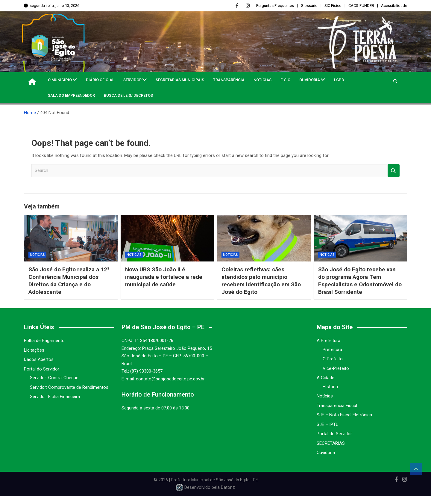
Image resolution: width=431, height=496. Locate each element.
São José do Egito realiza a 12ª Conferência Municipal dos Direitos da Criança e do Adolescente (69, 280)
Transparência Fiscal (337, 405)
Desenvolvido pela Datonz (206, 487)
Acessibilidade (394, 5)
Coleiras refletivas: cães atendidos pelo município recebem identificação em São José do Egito (261, 280)
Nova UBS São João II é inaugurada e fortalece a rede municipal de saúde (163, 277)
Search (394, 170)
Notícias (262, 80)
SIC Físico (333, 5)
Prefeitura (332, 349)
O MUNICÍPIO (60, 80)
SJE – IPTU (328, 424)
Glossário (309, 5)
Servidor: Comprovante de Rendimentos (69, 387)
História (330, 386)
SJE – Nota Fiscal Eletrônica (344, 415)
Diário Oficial (100, 80)
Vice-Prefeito (336, 368)
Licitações (34, 350)
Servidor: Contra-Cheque (54, 377)
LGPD (339, 80)
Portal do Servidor (41, 369)
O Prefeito (333, 359)
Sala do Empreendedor (71, 95)
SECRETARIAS (331, 443)
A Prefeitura (328, 340)
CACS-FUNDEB (361, 5)
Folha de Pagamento (44, 340)
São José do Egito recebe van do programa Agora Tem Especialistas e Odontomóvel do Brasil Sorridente (360, 280)
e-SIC (285, 80)
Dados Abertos (39, 359)
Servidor (132, 80)
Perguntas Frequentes (275, 5)
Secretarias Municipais (180, 80)
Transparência (229, 80)
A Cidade (325, 377)
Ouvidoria (309, 80)
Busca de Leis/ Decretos (128, 95)
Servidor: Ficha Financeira (55, 396)
